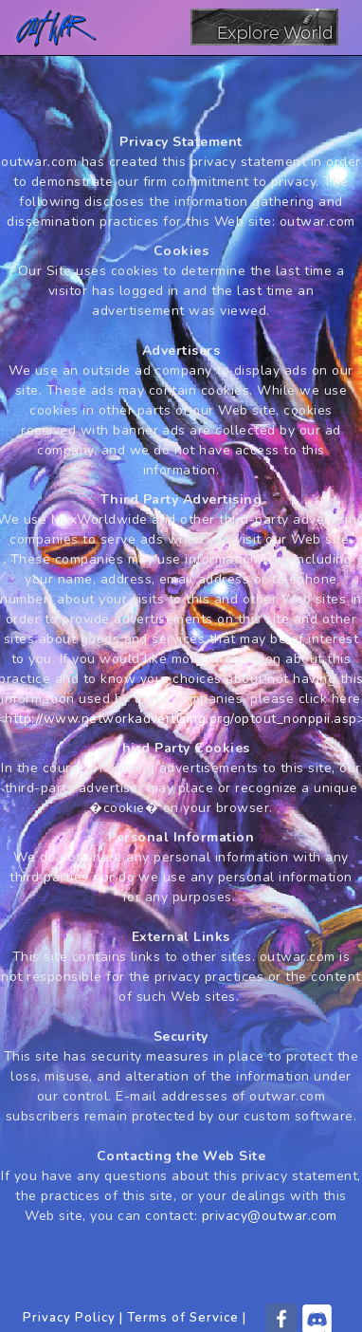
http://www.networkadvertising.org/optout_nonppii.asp (181, 719)
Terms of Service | (186, 1317)
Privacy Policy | (73, 1317)
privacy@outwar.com (269, 1216)
